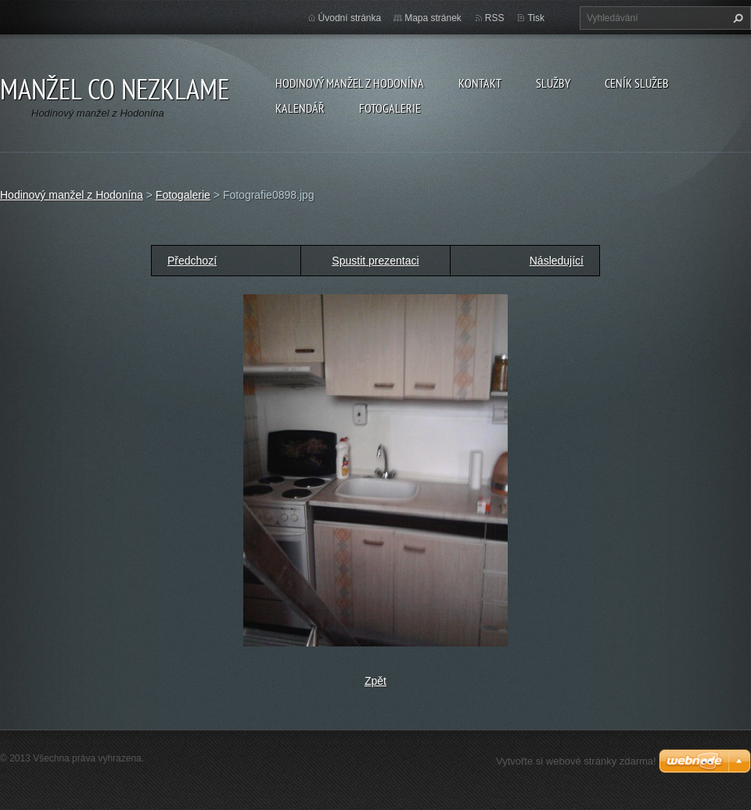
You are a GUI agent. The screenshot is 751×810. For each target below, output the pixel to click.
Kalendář (300, 108)
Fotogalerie (390, 108)
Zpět (375, 681)
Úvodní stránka (350, 18)
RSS (495, 18)
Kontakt (479, 83)
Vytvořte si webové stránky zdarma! (576, 761)
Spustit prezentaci (375, 260)
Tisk (535, 18)
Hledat (736, 18)
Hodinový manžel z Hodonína (349, 83)
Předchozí (192, 260)
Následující (557, 260)
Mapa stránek (433, 18)
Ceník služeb (637, 83)
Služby (553, 83)
